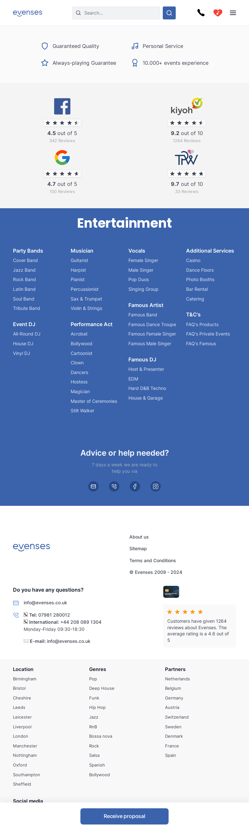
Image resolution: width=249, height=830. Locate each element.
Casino (193, 260)
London (20, 736)
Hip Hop (97, 707)
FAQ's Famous (201, 343)
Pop (93, 678)
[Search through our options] (169, 12)
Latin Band (24, 289)
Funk (94, 697)
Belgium (173, 688)
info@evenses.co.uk (68, 641)
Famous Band (142, 314)
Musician (82, 250)
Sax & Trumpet (86, 298)
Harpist (78, 270)
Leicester (22, 717)
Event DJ (24, 324)
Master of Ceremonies (94, 401)
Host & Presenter (146, 369)
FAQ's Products (202, 324)
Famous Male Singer (149, 343)
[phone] (114, 486)
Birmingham (24, 678)
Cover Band (25, 260)
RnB (93, 726)
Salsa (94, 755)
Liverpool (22, 726)
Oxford (20, 764)
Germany (174, 697)
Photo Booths (200, 279)
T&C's (193, 314)
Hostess (79, 381)
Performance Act (92, 324)
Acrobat (79, 333)
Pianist (78, 279)
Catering (195, 298)
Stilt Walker (82, 410)
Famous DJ (142, 359)
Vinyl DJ (21, 353)
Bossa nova (100, 736)
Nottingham (25, 755)
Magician (80, 391)
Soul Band (23, 298)
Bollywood (81, 343)
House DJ (23, 343)
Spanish (97, 764)
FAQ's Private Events (208, 333)
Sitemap (138, 548)
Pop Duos (138, 279)
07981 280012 (54, 615)
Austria (172, 707)
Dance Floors (200, 270)
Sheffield (22, 784)
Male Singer (140, 270)
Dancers (79, 372)
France (172, 745)
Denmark (174, 736)
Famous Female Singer (152, 333)
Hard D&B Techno (147, 388)
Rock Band (24, 279)
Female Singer (143, 260)
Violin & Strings (86, 308)
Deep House (101, 688)
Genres (97, 669)
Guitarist (79, 260)
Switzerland (177, 717)
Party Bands (28, 250)
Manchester (25, 745)
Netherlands (177, 678)
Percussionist (85, 289)
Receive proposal (124, 816)
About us (139, 537)
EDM (133, 378)
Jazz (93, 717)
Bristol (19, 688)
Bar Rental (197, 289)
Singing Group (143, 289)
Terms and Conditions (152, 560)
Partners (175, 669)
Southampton (26, 774)
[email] (93, 486)
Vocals (136, 250)
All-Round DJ (27, 333)
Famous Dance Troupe (152, 324)
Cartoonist (81, 353)
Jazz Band (24, 270)
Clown (77, 362)
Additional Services (210, 250)
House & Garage (145, 398)
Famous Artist (145, 304)
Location (23, 669)
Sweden (173, 726)
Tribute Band (26, 308)
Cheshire (22, 697)
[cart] (218, 13)
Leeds (19, 707)
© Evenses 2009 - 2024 (155, 572)
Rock (94, 745)
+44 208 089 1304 (80, 622)
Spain (170, 755)
